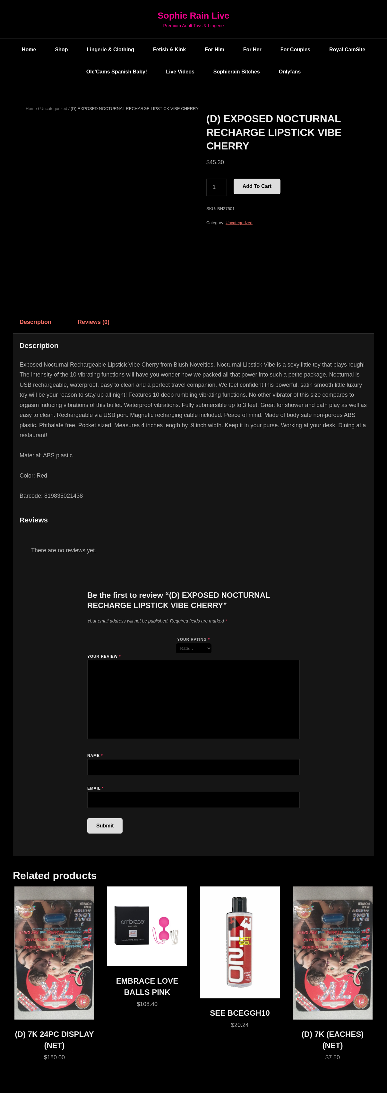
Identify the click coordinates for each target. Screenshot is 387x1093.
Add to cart (257, 186)
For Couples (295, 49)
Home (29, 49)
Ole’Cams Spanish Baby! (116, 71)
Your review (104, 656)
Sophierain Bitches (236, 71)
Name (95, 755)
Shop (61, 49)
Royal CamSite (347, 49)
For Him (214, 49)
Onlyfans (290, 71)
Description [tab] (35, 322)
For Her (252, 49)
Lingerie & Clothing (110, 49)
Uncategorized (53, 108)
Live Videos (180, 71)
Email (95, 788)
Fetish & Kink (169, 49)
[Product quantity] (216, 187)
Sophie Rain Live (193, 16)
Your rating (193, 639)
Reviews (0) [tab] (93, 322)
